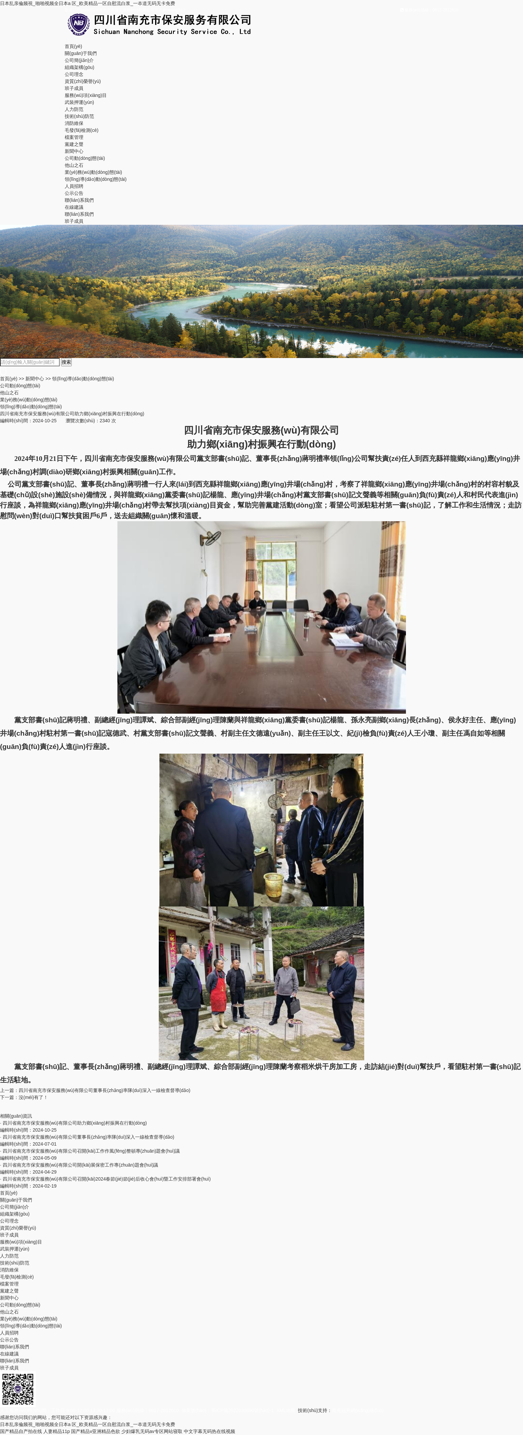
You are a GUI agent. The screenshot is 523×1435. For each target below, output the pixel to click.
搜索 (66, 362)
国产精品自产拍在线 (21, 1431)
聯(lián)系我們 (79, 200)
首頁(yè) (73, 46)
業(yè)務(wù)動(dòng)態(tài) (93, 172)
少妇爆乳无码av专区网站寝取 (151, 1431)
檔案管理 (74, 137)
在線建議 (74, 207)
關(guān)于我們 (81, 53)
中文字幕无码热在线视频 (209, 1431)
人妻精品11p (56, 1431)
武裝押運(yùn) (79, 102)
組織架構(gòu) (79, 67)
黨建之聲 (74, 144)
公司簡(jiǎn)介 (79, 60)
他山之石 (74, 165)
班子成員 (74, 88)
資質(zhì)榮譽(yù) (83, 81)
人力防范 (74, 109)
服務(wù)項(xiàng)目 (86, 95)
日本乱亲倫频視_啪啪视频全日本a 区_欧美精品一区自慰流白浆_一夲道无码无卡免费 (87, 3)
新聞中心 (74, 151)
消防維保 (74, 123)
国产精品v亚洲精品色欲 (95, 1431)
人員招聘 (74, 186)
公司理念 (74, 74)
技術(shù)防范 (79, 116)
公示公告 (74, 193)
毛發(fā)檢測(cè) (81, 130)
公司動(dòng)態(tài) (85, 158)
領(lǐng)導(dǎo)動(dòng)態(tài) (95, 179)
